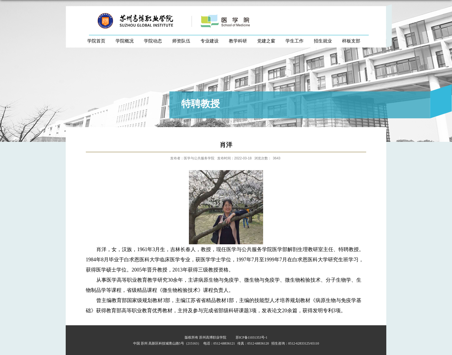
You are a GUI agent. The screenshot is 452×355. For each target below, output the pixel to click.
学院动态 (153, 41)
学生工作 (294, 41)
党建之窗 (266, 41)
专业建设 (210, 41)
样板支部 (351, 41)
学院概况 (125, 41)
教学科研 (238, 41)
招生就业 (323, 41)
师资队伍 (181, 41)
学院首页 (96, 41)
